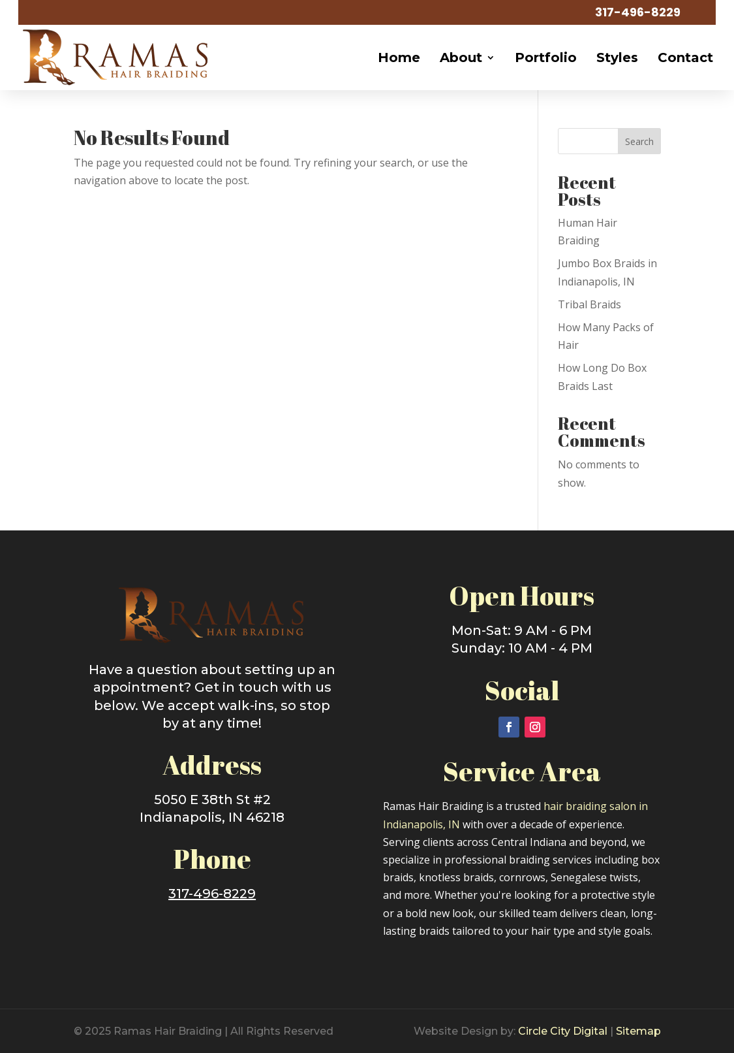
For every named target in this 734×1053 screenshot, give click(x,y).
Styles (617, 57)
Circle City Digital (562, 1031)
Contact (685, 57)
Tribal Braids (589, 304)
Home (399, 57)
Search (639, 141)
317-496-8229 (637, 12)
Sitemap (638, 1031)
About (461, 57)
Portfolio (546, 57)
